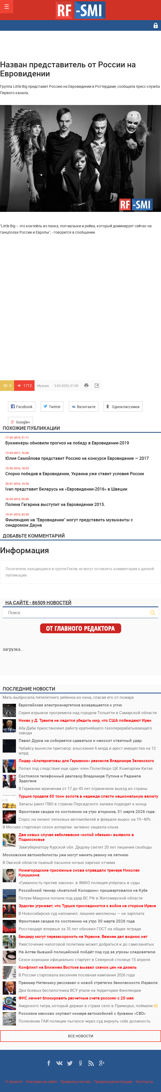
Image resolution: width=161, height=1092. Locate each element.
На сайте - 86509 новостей (38, 602)
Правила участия (75, 1081)
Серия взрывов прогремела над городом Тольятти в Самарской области (88, 712)
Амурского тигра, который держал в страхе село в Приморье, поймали (88, 1005)
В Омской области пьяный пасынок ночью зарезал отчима (59, 862)
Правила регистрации (113, 1081)
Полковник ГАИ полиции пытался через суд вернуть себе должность (84, 1021)
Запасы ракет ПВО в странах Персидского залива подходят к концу (83, 803)
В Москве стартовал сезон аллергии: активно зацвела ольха (60, 826)
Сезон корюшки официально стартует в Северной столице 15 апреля (84, 959)
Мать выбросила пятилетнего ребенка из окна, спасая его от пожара (68, 697)
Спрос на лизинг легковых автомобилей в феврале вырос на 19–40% (85, 819)
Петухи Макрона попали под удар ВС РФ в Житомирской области (81, 898)
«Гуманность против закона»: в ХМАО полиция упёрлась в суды (79, 882)
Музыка (43, 385)
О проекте (14, 1081)
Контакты (144, 1081)
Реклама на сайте (41, 1081)
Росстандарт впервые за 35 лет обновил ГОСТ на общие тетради (80, 928)
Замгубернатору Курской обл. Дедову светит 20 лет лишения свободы (85, 847)
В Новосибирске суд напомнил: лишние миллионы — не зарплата (81, 913)
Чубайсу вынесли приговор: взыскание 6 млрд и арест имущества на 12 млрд (87, 750)
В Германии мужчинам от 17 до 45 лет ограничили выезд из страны (83, 788)
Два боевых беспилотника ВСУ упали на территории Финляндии (80, 990)
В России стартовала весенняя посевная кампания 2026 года (77, 974)
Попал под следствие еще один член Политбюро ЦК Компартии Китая (85, 768)
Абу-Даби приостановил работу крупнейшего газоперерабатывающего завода (85, 730)
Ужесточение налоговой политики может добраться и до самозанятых (86, 944)
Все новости (80, 1035)
